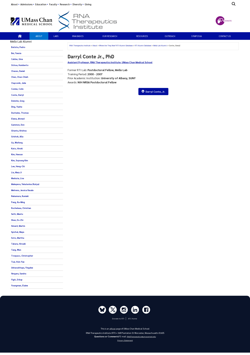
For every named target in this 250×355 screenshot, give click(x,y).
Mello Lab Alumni (160, 45)
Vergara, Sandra (18, 273)
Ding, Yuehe (16, 106)
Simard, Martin (18, 226)
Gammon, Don (17, 124)
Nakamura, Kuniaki (20, 196)
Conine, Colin (17, 89)
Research (65, 4)
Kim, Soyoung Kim (19, 160)
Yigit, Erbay (16, 279)
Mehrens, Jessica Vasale (22, 190)
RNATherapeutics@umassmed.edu (141, 337)
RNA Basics (78, 36)
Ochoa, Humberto (19, 65)
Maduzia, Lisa (17, 178)
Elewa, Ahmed (18, 118)
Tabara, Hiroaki (18, 244)
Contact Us (225, 36)
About (14, 4)
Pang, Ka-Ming (18, 202)
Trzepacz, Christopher (22, 255)
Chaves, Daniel (18, 71)
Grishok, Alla (17, 136)
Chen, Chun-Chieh (19, 77)
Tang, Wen (16, 250)
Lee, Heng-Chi (18, 166)
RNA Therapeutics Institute (79, 45)
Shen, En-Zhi (17, 220)
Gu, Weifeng (17, 142)
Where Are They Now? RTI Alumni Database (116, 45)
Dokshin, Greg (17, 101)
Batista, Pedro (18, 47)
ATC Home (132, 319)
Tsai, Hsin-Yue (17, 262)
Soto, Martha (17, 238)
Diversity (77, 4)
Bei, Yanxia (16, 53)
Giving (88, 4)
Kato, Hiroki (17, 148)
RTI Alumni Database (143, 45)
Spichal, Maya (17, 232)
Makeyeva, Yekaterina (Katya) (25, 184)
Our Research (109, 36)
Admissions (26, 4)
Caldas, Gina (17, 59)
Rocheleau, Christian (21, 208)
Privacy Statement (125, 342)
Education (40, 4)
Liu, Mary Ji (16, 172)
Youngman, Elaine (19, 285)
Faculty (53, 4)
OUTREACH (170, 36)
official (112, 329)
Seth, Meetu (17, 214)
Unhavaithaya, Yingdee (22, 267)
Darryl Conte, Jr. (153, 92)
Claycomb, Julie (18, 83)
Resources (142, 36)
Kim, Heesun (17, 154)
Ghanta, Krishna (18, 130)
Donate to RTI (118, 319)
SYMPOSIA (196, 36)
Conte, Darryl (17, 95)
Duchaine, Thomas (20, 113)
